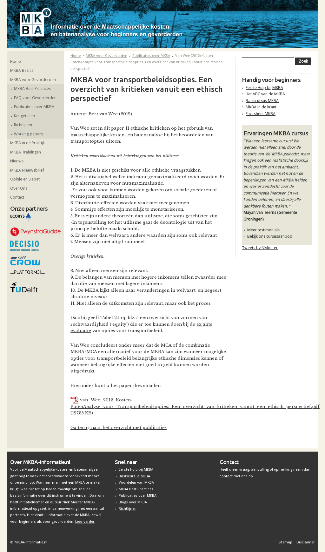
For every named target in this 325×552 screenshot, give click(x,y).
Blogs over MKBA (133, 502)
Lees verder (85, 521)
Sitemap (285, 542)
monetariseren (166, 209)
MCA (166, 345)
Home (15, 61)
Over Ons (18, 188)
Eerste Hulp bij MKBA (264, 87)
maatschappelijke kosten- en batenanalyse (116, 135)
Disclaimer (305, 542)
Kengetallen (24, 115)
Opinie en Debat (25, 179)
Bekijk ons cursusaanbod (269, 236)
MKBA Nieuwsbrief (27, 170)
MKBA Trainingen (25, 152)
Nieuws (16, 161)
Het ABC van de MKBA (265, 94)
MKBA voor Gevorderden (33, 79)
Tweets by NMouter (260, 247)
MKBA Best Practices (32, 88)
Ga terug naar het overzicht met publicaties (118, 427)
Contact (17, 197)
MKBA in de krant (261, 107)
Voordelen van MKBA (136, 482)
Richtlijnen (23, 124)
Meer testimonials (263, 230)
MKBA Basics (21, 70)
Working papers (28, 134)
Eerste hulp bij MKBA (136, 469)
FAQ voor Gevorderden (35, 97)
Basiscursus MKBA (262, 100)
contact (226, 476)
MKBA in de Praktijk (27, 142)
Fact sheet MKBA (260, 113)
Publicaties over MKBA (34, 106)
